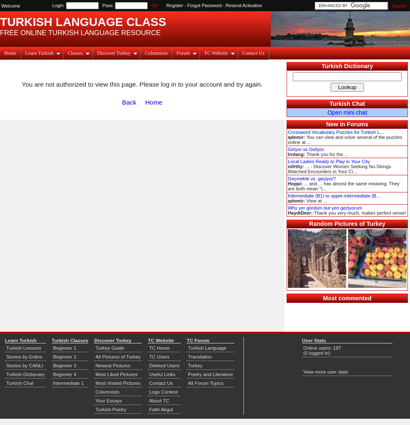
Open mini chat (347, 112)
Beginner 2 (65, 356)
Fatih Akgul (161, 409)
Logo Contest (163, 391)
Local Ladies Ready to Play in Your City (329, 161)
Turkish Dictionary (347, 66)
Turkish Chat (347, 103)
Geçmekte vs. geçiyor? (312, 178)
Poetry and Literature (210, 374)
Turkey (195, 365)
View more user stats (325, 371)
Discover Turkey (117, 53)
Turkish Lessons (23, 348)
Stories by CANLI (24, 365)
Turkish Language (207, 348)
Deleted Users (164, 365)
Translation (200, 356)
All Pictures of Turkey (118, 356)
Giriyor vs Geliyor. (306, 149)
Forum (187, 53)
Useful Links (162, 374)
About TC (159, 400)
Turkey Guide (109, 348)
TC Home (159, 348)
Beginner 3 (65, 365)
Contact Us (253, 53)
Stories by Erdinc (24, 356)
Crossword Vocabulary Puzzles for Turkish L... (336, 132)
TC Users (159, 356)
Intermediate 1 (68, 383)
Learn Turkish (43, 53)
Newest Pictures (112, 365)
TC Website (219, 53)
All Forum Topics (205, 383)
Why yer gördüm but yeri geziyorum (325, 207)
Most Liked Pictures (116, 374)
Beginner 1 (65, 348)
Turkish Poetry (110, 409)
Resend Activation (244, 5)
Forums (358, 124)
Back (129, 102)
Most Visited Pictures (117, 383)
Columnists (156, 53)
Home (10, 53)
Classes (79, 53)
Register (175, 5)
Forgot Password (204, 5)
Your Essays (108, 400)
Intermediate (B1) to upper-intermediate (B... (334, 195)
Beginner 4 (65, 374)
